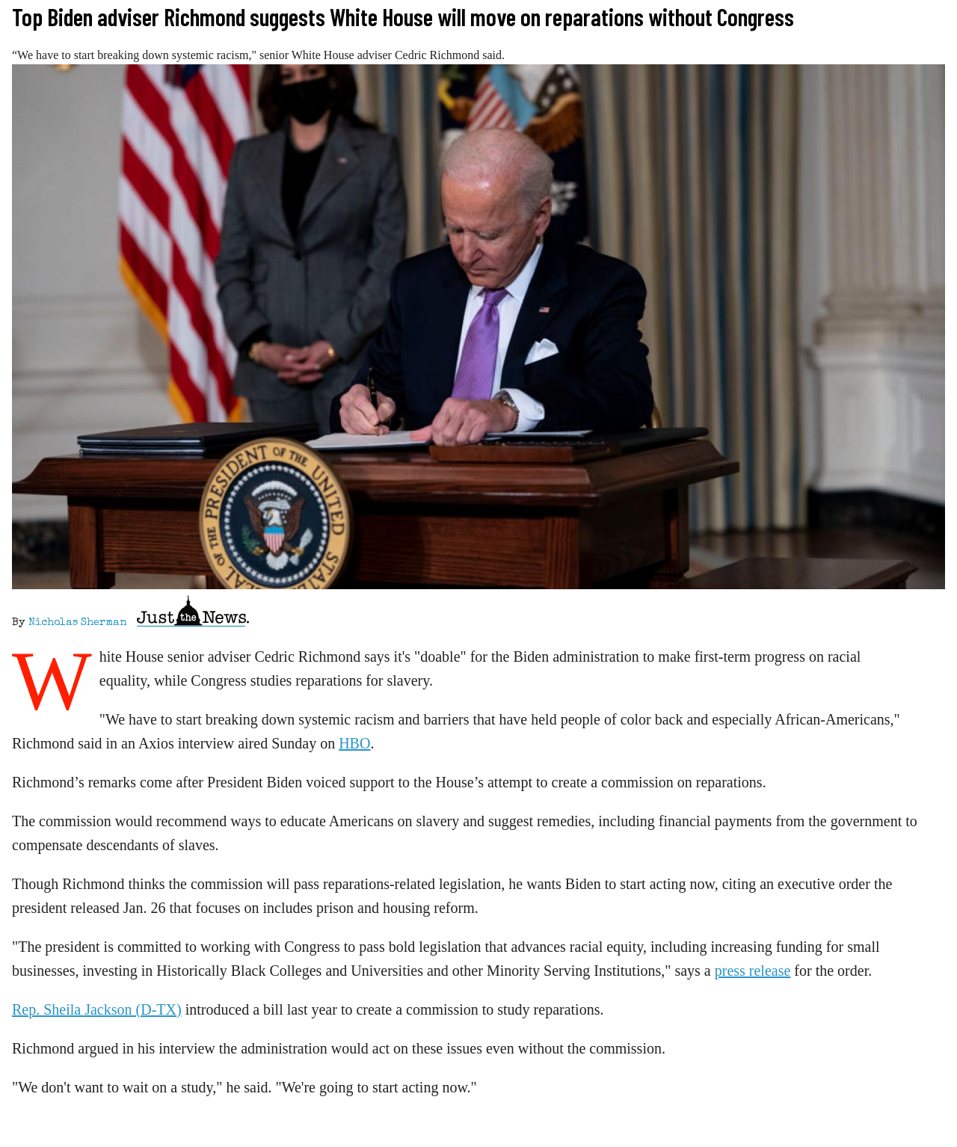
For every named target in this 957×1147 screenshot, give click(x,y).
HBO (354, 743)
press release (753, 970)
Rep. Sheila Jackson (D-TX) (97, 1009)
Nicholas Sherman (77, 623)
